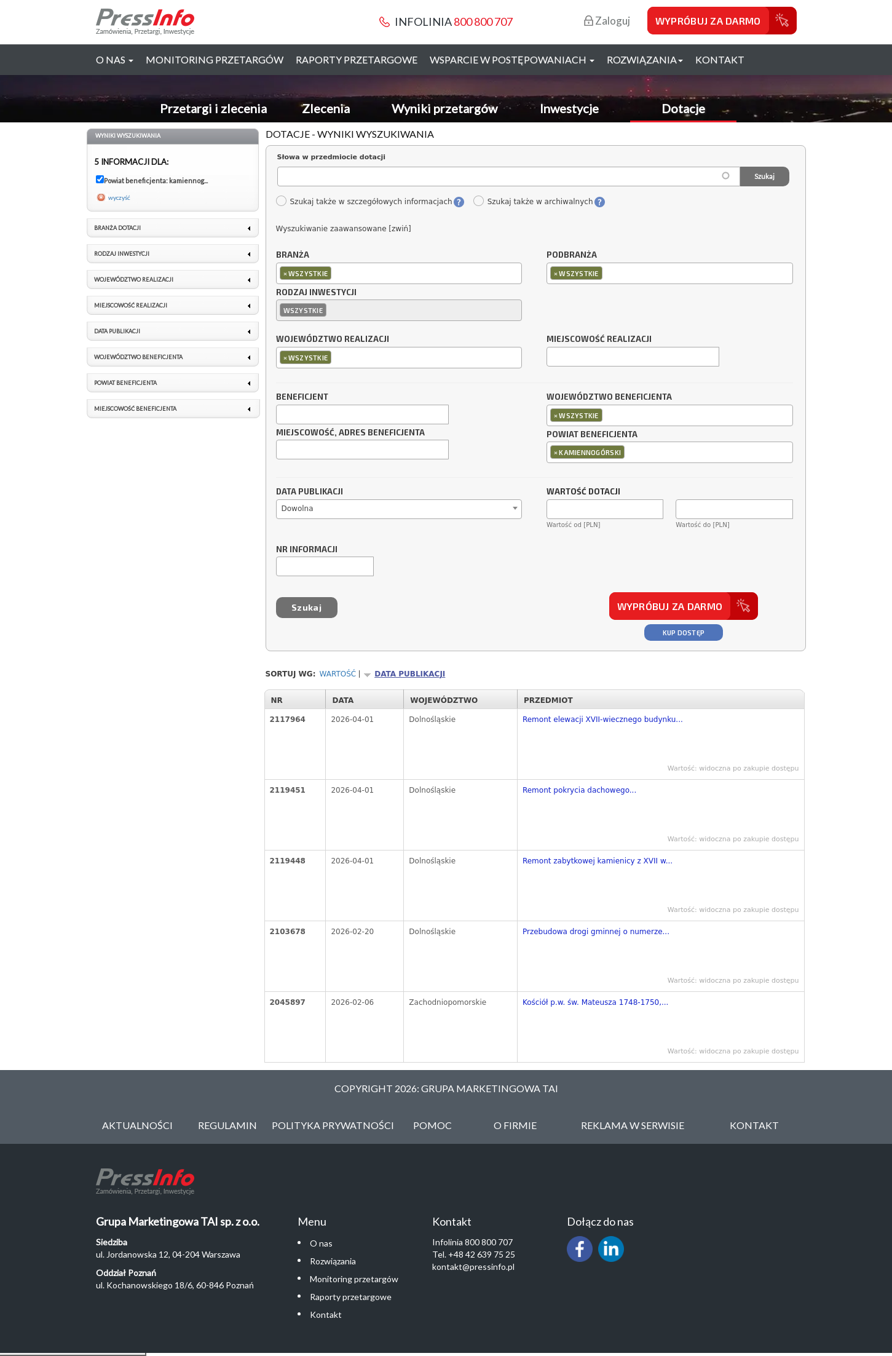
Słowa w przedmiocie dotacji (331, 157)
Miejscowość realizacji (599, 339)
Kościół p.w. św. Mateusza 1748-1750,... (596, 1002)
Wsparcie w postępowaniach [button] (512, 59)
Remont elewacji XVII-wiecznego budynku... (603, 719)
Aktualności (137, 1125)
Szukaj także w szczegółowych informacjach (364, 202)
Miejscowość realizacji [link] (130, 305)
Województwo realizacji (332, 339)
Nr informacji (306, 549)
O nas (321, 1243)
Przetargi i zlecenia (213, 108)
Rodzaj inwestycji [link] (121, 253)
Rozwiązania (333, 1261)
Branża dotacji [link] (117, 227)
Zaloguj (607, 20)
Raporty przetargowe (356, 59)
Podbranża (572, 255)
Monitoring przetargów (214, 59)
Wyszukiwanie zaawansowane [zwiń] (343, 228)
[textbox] (337, 272)
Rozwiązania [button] (645, 59)
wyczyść (119, 197)
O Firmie (515, 1125)
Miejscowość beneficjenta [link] (135, 408)
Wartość (338, 674)
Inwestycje (569, 108)
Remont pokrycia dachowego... (579, 790)
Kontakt (719, 59)
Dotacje (683, 108)
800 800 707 (483, 21)
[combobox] (399, 273)
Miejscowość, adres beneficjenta (350, 433)
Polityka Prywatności (333, 1125)
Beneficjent (302, 397)
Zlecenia (326, 108)
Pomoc (432, 1125)
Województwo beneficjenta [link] (138, 357)
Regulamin (227, 1125)
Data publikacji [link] (117, 331)
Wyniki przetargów (444, 108)
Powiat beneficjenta (592, 434)
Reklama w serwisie (632, 1125)
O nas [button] (114, 59)
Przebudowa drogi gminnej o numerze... (596, 931)
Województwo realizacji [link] (133, 279)
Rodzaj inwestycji (316, 292)
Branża (292, 255)
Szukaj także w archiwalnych (533, 202)
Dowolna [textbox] (298, 508)
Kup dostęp (684, 632)
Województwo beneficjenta (609, 397)
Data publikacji (309, 492)
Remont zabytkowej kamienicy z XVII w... (598, 861)
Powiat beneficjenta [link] (125, 382)
